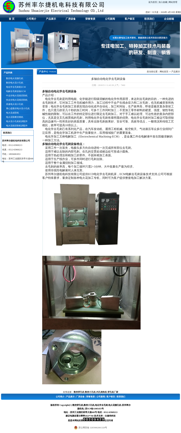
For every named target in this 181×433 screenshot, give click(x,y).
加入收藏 (163, 2)
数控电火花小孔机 (14, 82)
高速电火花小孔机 (14, 104)
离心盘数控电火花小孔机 (18, 108)
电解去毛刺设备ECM (16, 91)
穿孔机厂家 (112, 392)
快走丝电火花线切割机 (17, 100)
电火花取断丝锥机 (14, 117)
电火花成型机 (12, 113)
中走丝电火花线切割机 (17, 95)
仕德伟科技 (110, 416)
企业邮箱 (169, 19)
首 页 (11, 19)
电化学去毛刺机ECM (16, 87)
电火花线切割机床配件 (17, 125)
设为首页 (152, 2)
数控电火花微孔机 (14, 78)
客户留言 (130, 19)
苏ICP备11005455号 (94, 408)
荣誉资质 (90, 19)
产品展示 (51, 19)
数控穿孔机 (79, 392)
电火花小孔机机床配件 (17, 121)
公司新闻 (110, 19)
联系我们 (149, 19)
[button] (89, 65)
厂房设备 (71, 19)
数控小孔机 (90, 392)
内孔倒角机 (101, 392)
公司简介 (31, 19)
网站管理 (173, 2)
